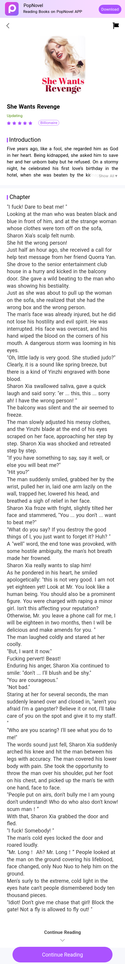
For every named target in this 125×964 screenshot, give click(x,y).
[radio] (9, 123)
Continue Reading (62, 955)
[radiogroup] (19, 123)
